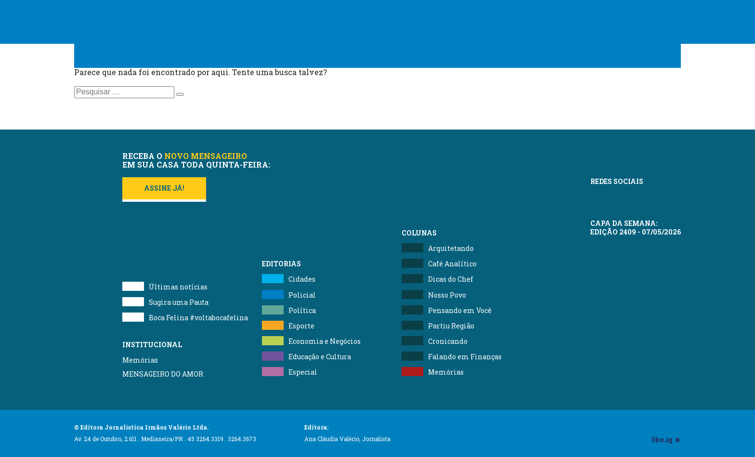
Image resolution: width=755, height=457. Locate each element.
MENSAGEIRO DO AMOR (162, 374)
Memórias (140, 360)
